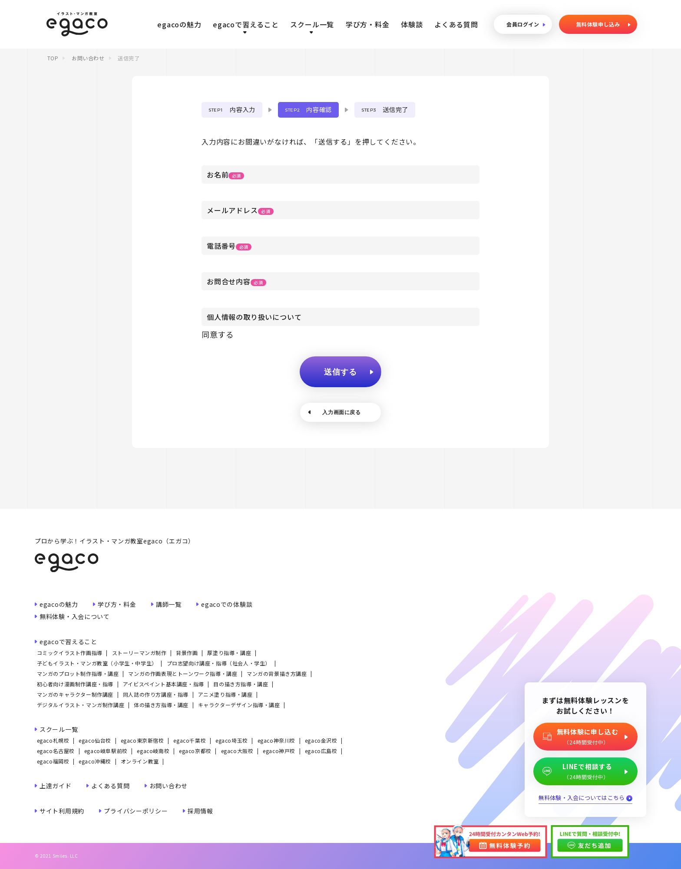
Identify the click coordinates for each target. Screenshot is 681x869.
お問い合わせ (88, 58)
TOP (53, 58)
